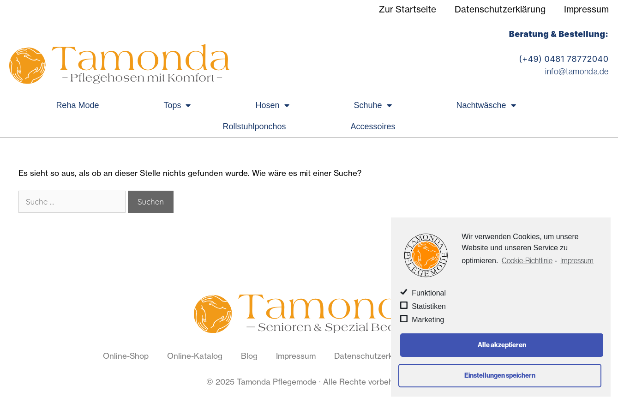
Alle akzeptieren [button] (502, 345)
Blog (249, 356)
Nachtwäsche (486, 105)
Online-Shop (126, 356)
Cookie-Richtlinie (527, 260)
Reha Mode (77, 105)
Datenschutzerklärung (500, 9)
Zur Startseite (407, 9)
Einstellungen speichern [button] (499, 375)
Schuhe (373, 105)
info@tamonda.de (576, 71)
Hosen (272, 105)
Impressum (586, 9)
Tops (177, 105)
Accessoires (373, 126)
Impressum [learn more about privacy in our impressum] (577, 260)
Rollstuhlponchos (254, 126)
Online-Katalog (194, 356)
